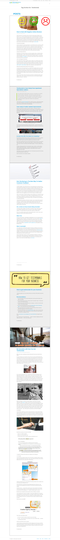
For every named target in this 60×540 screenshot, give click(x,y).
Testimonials (46, 0)
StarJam (23, 402)
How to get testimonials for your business (29, 289)
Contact (49, 0)
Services (39, 0)
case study (32, 237)
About (43, 0)
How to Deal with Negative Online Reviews (29, 32)
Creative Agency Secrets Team (26, 184)
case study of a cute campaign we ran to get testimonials (27, 314)
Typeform (40, 218)
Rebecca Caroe (23, 33)
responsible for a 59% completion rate (29, 222)
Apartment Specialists (25, 101)
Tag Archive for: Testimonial (30, 7)
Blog (41, 0)
